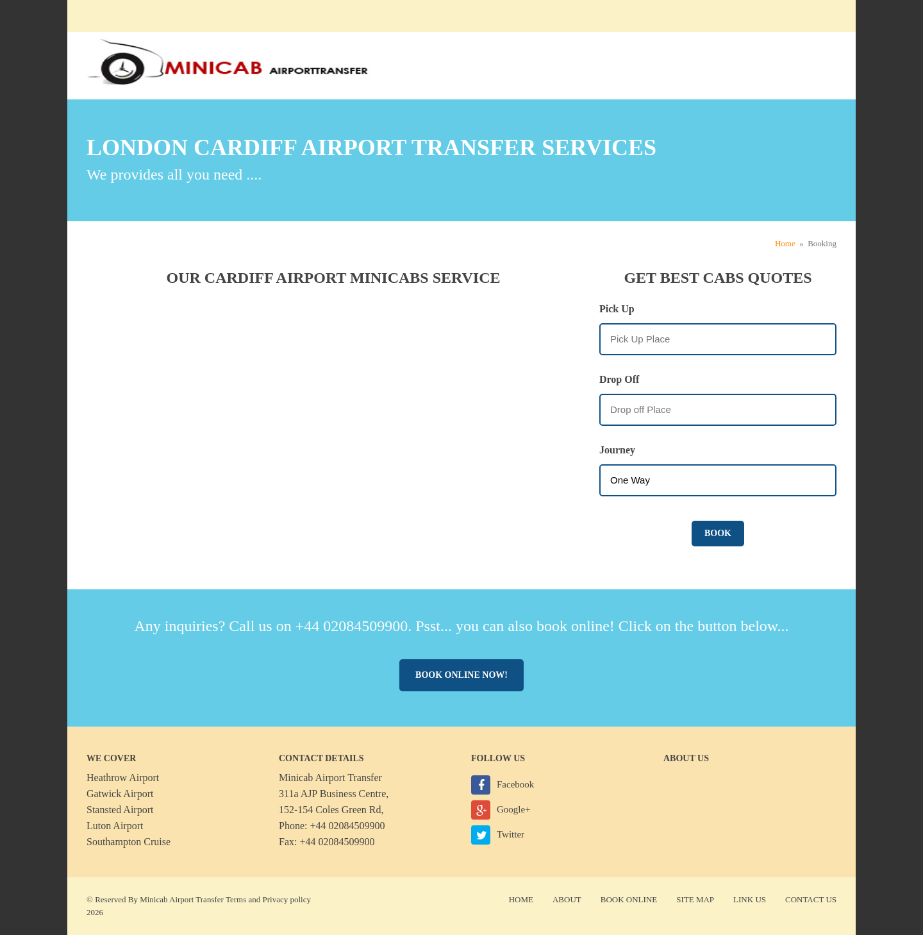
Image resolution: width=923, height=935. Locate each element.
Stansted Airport (120, 809)
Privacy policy (287, 899)
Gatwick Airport (120, 793)
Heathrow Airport (123, 777)
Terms (236, 899)
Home (785, 243)
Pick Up (617, 308)
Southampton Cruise (128, 841)
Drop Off (619, 379)
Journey (617, 449)
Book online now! (461, 675)
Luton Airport (115, 825)
